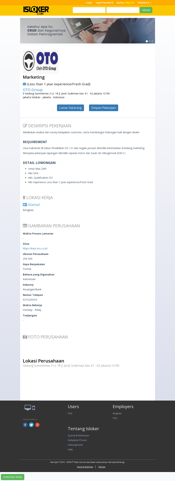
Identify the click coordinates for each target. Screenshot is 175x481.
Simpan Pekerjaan (103, 108)
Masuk (146, 10)
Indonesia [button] (144, 2)
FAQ (70, 413)
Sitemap (101, 466)
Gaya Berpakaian (34, 264)
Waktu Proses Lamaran (38, 233)
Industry (28, 284)
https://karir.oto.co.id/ (35, 248)
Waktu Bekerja (32, 305)
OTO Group (33, 89)
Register (117, 413)
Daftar (125, 2)
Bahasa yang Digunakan (38, 274)
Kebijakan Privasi (77, 440)
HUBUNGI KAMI (12, 477)
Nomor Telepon (33, 295)
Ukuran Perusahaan (35, 254)
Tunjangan (30, 315)
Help (70, 449)
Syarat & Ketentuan (78, 435)
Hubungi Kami (75, 444)
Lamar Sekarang (70, 108)
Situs (26, 243)
